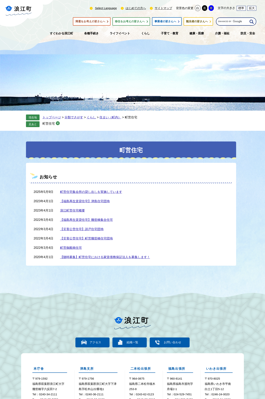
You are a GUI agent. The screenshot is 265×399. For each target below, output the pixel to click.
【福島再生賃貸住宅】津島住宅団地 (85, 201)
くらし (91, 117)
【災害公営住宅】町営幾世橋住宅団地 (86, 238)
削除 (58, 123)
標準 (241, 8)
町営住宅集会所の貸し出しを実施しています (91, 191)
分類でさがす (74, 117)
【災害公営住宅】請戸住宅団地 (82, 229)
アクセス (95, 342)
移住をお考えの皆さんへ (130, 21)
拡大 (252, 8)
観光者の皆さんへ (197, 21)
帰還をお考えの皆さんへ (90, 21)
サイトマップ (163, 8)
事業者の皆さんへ (165, 21)
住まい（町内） (110, 117)
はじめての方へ (136, 8)
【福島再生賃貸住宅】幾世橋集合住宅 (86, 219)
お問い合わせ (173, 342)
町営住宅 (48, 123)
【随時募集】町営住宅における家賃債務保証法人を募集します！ (105, 257)
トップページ (51, 117)
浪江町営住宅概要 (72, 210)
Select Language (106, 8)
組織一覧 (132, 342)
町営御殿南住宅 (71, 247)
